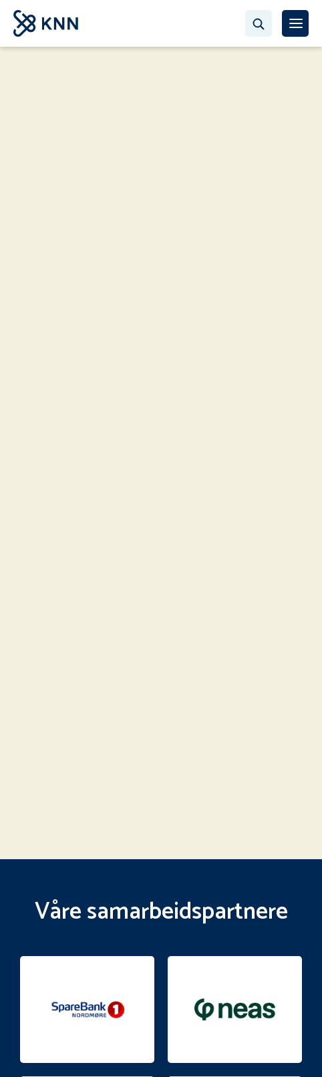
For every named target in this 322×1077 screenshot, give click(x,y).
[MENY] (295, 23)
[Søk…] (258, 23)
